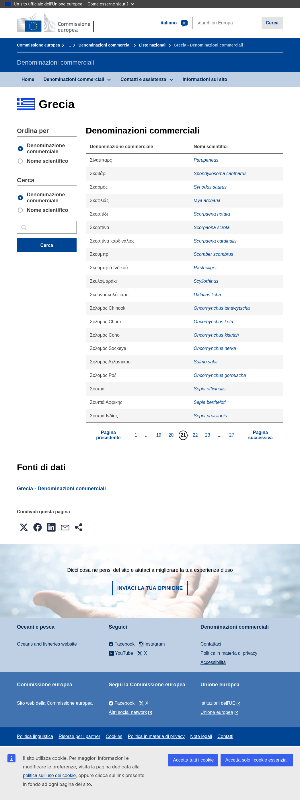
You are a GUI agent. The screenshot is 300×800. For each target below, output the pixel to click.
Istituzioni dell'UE (217, 703)
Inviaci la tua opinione (150, 588)
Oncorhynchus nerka (215, 348)
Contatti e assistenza (143, 79)
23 (208, 434)
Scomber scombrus (213, 254)
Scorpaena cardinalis (215, 241)
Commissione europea (38, 45)
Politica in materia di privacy (228, 653)
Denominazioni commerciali (105, 45)
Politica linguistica (35, 736)
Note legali (201, 736)
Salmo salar (206, 361)
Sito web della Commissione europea (55, 703)
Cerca (272, 22)
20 (171, 434)
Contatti (225, 736)
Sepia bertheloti (209, 402)
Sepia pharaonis (210, 415)
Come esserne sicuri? (110, 3)
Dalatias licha (207, 294)
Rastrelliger (205, 267)
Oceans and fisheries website (47, 644)
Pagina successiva (260, 435)
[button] (24, 527)
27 (232, 434)
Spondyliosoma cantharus (220, 173)
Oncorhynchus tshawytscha (222, 308)
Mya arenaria (207, 200)
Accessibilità (213, 662)
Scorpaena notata (212, 214)
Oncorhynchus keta (213, 321)
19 (159, 434)
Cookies (114, 736)
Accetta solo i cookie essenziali (257, 760)
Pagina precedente (108, 435)
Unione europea (216, 712)
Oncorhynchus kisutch (216, 335)
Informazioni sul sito (205, 79)
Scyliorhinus (206, 281)
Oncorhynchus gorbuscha (220, 375)
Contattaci (210, 644)
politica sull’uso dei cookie (49, 775)
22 (196, 434)
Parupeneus (206, 160)
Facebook (122, 703)
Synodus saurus (210, 187)
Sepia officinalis (209, 388)
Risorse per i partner (79, 736)
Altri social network (128, 712)
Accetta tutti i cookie (193, 760)
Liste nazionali (152, 45)
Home (28, 79)
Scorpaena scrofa (211, 227)
